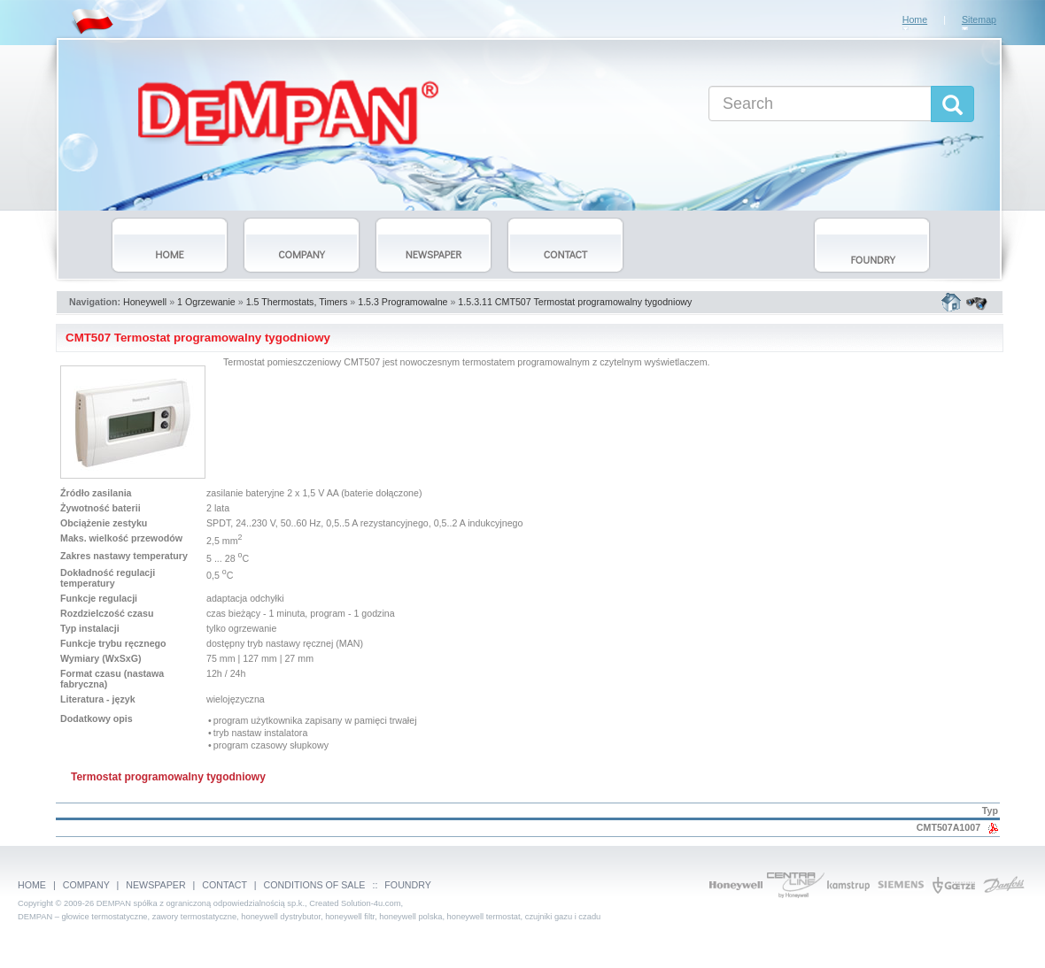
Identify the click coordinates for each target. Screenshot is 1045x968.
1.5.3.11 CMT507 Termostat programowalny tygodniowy (575, 301)
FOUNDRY (407, 885)
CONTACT (224, 885)
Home (914, 19)
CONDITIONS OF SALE (315, 885)
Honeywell (144, 301)
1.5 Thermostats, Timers (297, 301)
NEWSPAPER (155, 885)
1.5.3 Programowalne (402, 301)
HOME (32, 885)
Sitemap (979, 19)
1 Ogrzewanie (206, 301)
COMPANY (86, 885)
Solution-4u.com (370, 903)
